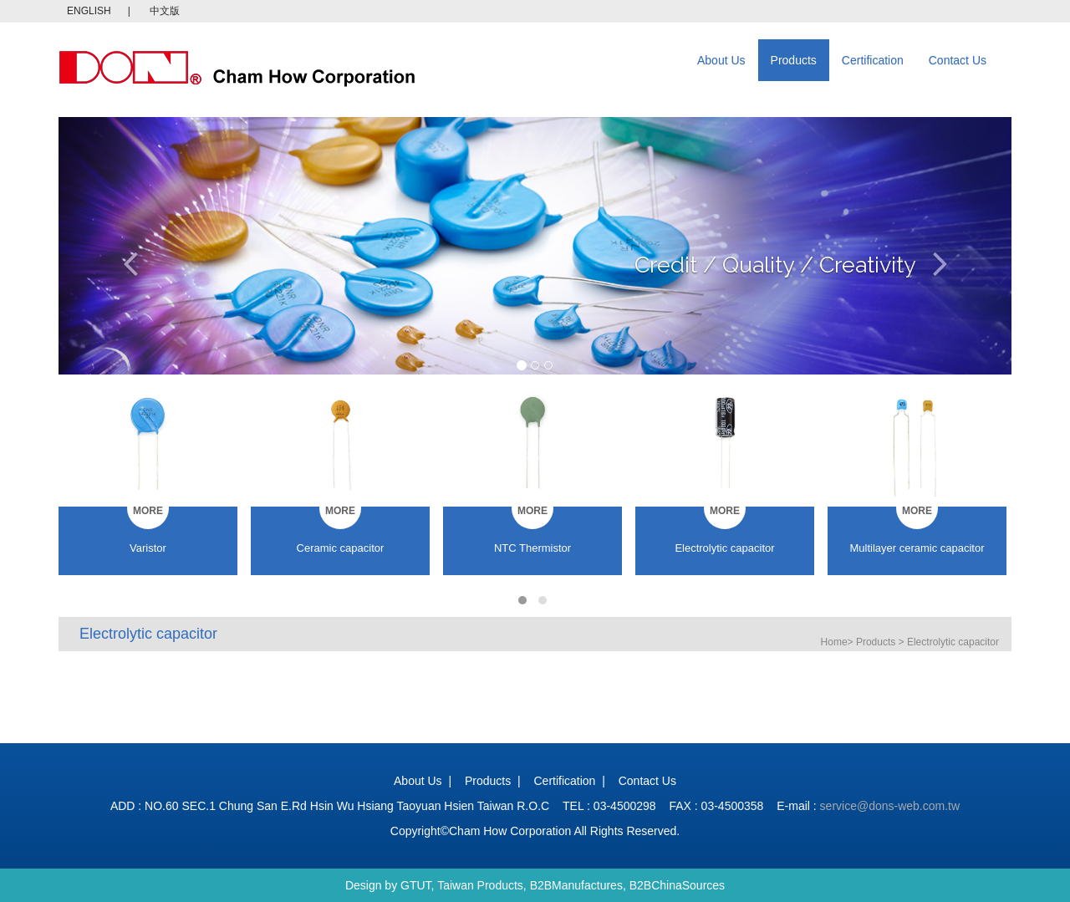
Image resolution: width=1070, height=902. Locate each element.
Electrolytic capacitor (953, 642)
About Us (721, 60)
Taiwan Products (480, 885)
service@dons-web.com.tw (890, 806)
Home (834, 642)
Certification (873, 60)
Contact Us (957, 60)
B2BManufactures (576, 885)
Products (794, 60)
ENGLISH (89, 11)
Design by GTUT (388, 885)
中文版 (165, 11)
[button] (130, 246)
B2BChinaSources (677, 885)
